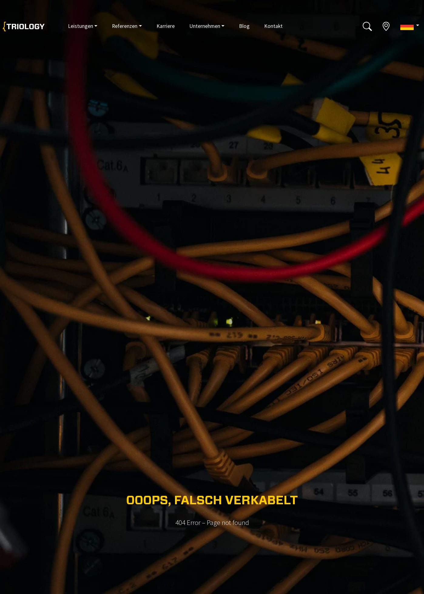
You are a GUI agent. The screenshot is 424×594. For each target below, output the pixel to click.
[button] (410, 25)
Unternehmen (204, 26)
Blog (244, 26)
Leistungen (80, 26)
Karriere (165, 26)
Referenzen (124, 26)
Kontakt (273, 26)
